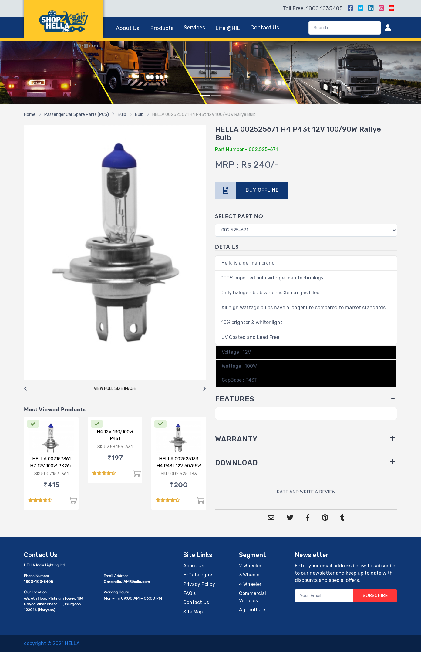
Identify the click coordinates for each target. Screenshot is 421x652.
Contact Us (265, 27)
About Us (127, 28)
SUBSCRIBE (375, 595)
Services (194, 27)
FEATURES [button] (234, 399)
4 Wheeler (250, 584)
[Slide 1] (205, 95)
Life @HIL (227, 28)
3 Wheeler (250, 575)
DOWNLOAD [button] (236, 462)
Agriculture (252, 610)
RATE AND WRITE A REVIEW (306, 492)
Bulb (122, 114)
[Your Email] (324, 596)
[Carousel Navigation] (115, 389)
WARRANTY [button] (236, 439)
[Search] (344, 28)
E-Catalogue (197, 575)
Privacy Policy (199, 584)
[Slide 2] (216, 95)
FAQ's (189, 593)
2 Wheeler (250, 566)
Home (29, 114)
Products (161, 28)
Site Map (193, 612)
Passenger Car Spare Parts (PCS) (76, 114)
